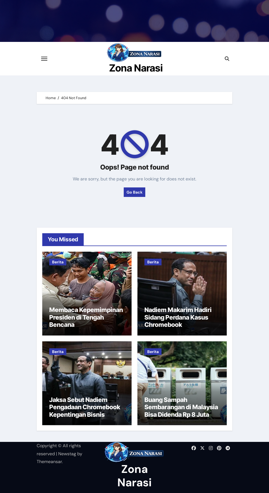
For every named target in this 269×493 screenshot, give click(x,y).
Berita (58, 262)
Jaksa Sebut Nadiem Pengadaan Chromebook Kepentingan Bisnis (84, 407)
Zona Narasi (136, 68)
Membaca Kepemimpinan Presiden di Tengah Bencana (86, 317)
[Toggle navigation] (44, 58)
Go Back (134, 192)
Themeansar (49, 462)
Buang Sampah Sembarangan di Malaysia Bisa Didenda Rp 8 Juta (181, 407)
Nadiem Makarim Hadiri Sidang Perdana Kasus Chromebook (178, 317)
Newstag (67, 454)
